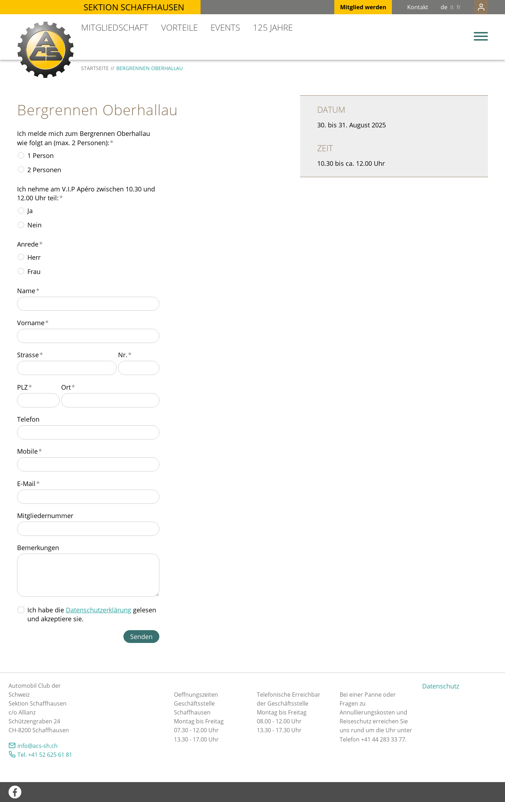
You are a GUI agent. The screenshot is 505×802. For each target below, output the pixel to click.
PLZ (24, 387)
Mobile (29, 451)
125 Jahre (273, 27)
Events (225, 27)
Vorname (33, 322)
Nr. (125, 354)
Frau (34, 271)
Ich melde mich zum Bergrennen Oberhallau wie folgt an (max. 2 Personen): (83, 138)
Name (28, 290)
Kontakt (403, 7)
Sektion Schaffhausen (134, 7)
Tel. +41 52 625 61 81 (44, 755)
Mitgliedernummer (45, 515)
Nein (34, 225)
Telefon (28, 419)
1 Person (40, 155)
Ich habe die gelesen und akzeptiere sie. (91, 614)
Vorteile (179, 27)
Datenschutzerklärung (98, 610)
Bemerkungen (38, 547)
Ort (68, 387)
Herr (34, 257)
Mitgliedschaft (114, 27)
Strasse (30, 354)
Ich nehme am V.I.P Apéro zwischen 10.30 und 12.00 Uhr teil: (86, 193)
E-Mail (28, 483)
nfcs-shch (37, 746)
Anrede (30, 244)
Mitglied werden (349, 7)
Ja (30, 210)
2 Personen (44, 169)
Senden (141, 636)
